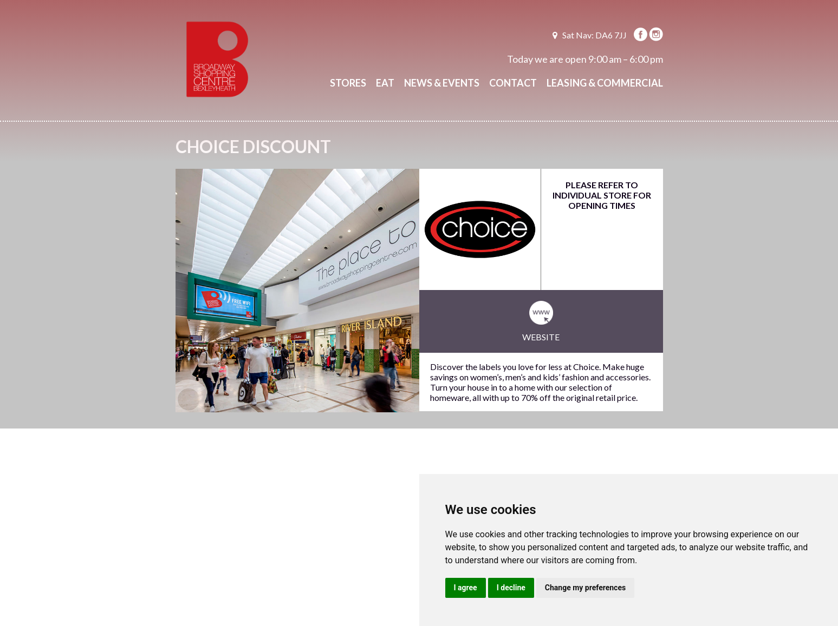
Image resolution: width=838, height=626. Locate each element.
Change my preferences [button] (585, 587)
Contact (513, 83)
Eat (385, 83)
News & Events (441, 83)
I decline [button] (511, 587)
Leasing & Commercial (605, 83)
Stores (348, 83)
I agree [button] (465, 587)
